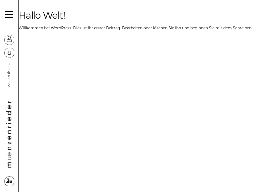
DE (9, 181)
